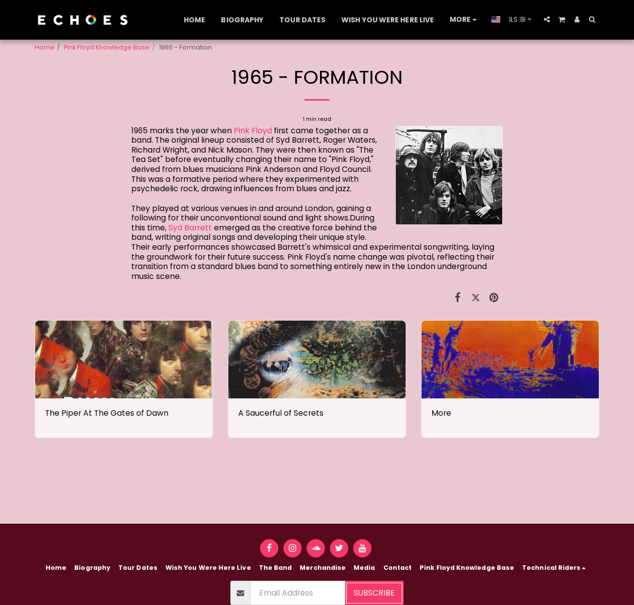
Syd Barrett (190, 227)
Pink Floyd (253, 130)
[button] (547, 19)
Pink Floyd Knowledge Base (107, 47)
